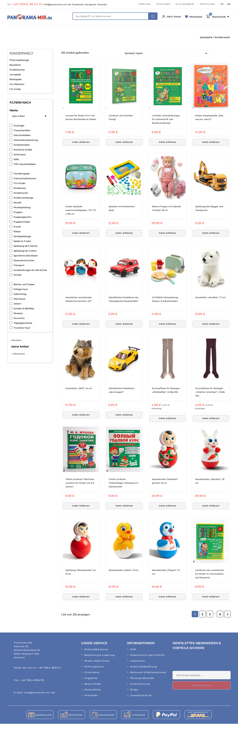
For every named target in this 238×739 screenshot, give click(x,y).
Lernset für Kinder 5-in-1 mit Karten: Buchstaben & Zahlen (80, 133)
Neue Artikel (92, 699)
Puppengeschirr (23, 232)
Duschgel (19, 140)
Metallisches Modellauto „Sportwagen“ (121, 405)
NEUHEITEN (18, 30)
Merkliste (16, 355)
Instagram (90, 4)
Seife (16, 174)
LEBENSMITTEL (124, 30)
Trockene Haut (22, 343)
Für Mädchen (16, 99)
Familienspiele (22, 188)
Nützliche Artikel (23, 164)
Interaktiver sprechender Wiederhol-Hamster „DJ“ (78, 314)
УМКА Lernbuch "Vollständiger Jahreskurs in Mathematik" (123, 498)
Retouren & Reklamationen (148, 687)
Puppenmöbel (22, 237)
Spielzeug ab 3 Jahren (26, 261)
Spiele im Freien (22, 256)
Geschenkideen (22, 150)
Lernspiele (15, 89)
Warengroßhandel (142, 693)
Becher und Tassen (24, 299)
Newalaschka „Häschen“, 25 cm (209, 496)
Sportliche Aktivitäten (26, 270)
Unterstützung (140, 699)
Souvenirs (19, 333)
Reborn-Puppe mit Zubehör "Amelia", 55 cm (166, 223)
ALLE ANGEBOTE (185, 4)
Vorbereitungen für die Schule (30, 285)
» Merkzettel (18, 369)
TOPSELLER (127, 37)
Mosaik (17, 217)
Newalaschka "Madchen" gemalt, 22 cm (165, 496)
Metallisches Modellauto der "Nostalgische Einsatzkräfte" (124, 314)
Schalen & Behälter (24, 323)
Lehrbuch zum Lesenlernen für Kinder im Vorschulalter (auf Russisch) (209, 589)
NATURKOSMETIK (71, 30)
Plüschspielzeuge (19, 75)
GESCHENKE (84, 37)
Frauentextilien (22, 145)
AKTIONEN (150, 37)
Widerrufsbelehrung (143, 681)
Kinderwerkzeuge (23, 213)
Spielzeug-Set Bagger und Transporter (209, 223)
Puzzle (17, 241)
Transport (19, 280)
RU (229, 4)
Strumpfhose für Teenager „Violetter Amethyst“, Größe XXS (210, 407)
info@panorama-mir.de (58, 4)
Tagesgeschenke (23, 338)
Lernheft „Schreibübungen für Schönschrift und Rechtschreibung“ (166, 135)
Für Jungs (15, 104)
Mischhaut (19, 314)
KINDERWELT (98, 30)
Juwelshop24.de (141, 710)
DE (222, 4)
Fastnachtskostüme (25, 193)
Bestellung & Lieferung (99, 670)
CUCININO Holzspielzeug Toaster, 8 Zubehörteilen (165, 314)
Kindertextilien (22, 160)
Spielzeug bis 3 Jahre (25, 266)
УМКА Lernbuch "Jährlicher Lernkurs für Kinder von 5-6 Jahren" (79, 498)
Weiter (227, 629)
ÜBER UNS (145, 4)
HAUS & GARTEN (152, 30)
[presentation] (201, 677)
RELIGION (106, 37)
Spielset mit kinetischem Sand (122, 223)
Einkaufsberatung (96, 664)
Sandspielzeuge (22, 251)
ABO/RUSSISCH (20, 37)
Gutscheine (91, 687)
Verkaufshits (92, 704)
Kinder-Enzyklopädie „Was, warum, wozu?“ (209, 133)
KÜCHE (175, 30)
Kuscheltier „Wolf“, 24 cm (78, 403)
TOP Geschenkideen (25, 179)
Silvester (18, 328)
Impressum (137, 676)
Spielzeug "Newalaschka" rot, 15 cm (80, 587)
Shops (134, 704)
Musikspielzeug (22, 222)
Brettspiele (15, 94)
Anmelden (91, 710)
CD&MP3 (62, 37)
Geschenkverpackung (26, 155)
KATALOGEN (163, 4)
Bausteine (15, 80)
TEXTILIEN (194, 30)
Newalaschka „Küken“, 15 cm (124, 585)
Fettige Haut (21, 304)
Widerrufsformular (97, 676)
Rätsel (17, 246)
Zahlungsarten (94, 681)
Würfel (17, 290)
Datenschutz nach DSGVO (147, 670)
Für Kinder (19, 198)
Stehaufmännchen (24, 275)
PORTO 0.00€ (207, 4)
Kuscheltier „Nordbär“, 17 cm (210, 312)
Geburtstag (20, 309)
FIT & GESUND (43, 30)
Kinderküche (21, 208)
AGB (133, 664)
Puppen (18, 227)
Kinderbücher (17, 84)
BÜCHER (43, 37)
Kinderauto (20, 203)
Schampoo (20, 169)
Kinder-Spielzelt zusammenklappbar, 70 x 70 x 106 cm (80, 225)
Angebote (90, 693)
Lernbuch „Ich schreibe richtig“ (121, 133)
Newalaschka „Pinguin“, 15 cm (165, 587)
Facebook (78, 4)
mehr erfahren (81, 157)
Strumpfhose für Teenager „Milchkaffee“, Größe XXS (166, 405)
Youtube (102, 4)
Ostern (17, 318)
